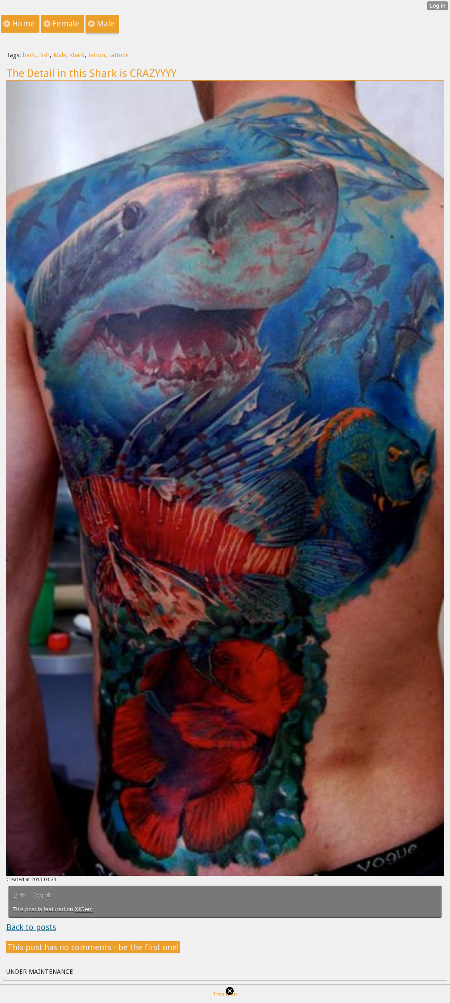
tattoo (96, 55)
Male (59, 55)
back (29, 55)
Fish (44, 55)
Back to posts (31, 927)
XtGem (84, 909)
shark (77, 55)
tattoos (119, 55)
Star (41, 895)
